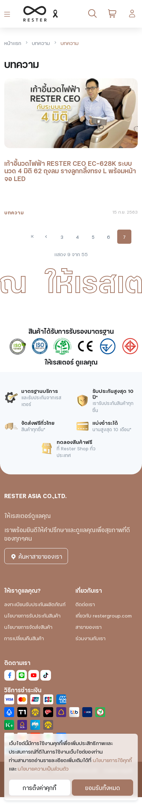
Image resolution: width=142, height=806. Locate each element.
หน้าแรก (12, 42)
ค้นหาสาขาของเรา (36, 556)
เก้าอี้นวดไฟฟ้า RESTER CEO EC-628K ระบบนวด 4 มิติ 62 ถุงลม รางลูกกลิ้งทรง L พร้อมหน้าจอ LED (70, 170)
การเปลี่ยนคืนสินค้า (24, 638)
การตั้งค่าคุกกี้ (39, 787)
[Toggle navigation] (8, 14)
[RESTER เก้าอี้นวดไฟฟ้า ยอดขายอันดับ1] (39, 14)
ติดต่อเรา (85, 604)
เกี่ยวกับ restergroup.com (103, 615)
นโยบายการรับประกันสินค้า (32, 615)
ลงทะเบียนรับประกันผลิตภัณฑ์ (35, 604)
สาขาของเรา (88, 626)
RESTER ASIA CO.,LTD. (35, 495)
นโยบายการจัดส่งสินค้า (28, 626)
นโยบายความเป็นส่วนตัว (43, 768)
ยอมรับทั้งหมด (102, 787)
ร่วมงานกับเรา (90, 638)
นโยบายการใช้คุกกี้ (112, 759)
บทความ (41, 42)
